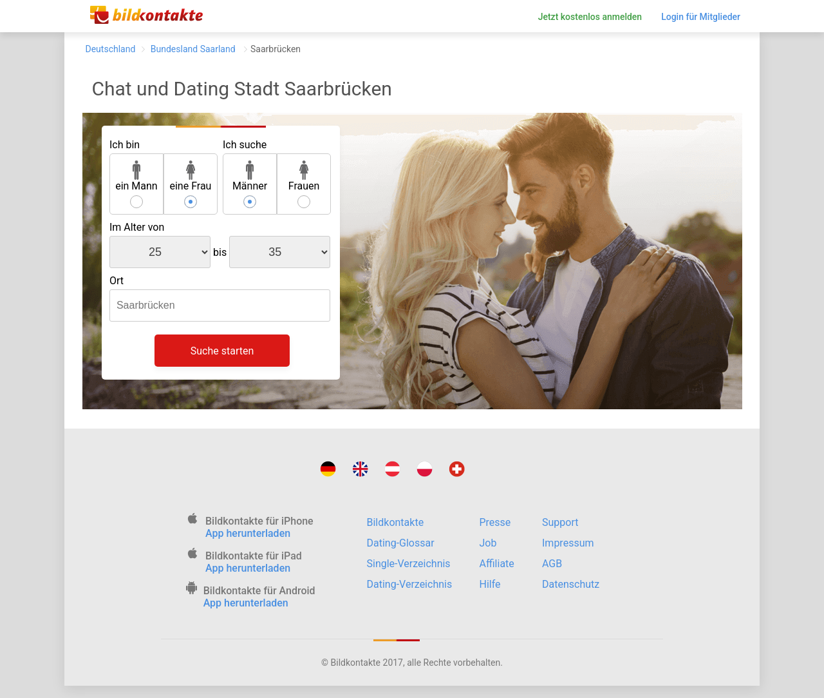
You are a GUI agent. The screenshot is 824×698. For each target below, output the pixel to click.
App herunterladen (247, 533)
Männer (249, 176)
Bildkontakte (395, 522)
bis (220, 252)
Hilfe (490, 584)
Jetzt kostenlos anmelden (590, 17)
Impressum (568, 543)
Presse (495, 522)
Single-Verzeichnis (409, 563)
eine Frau (190, 176)
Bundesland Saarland (193, 49)
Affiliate (497, 563)
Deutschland (111, 49)
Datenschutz (570, 584)
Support (560, 522)
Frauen (304, 176)
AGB (552, 563)
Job (488, 543)
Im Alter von (136, 227)
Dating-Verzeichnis (410, 584)
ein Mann (136, 176)
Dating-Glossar (401, 543)
